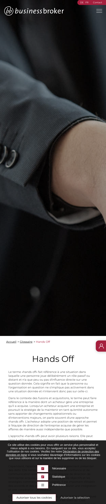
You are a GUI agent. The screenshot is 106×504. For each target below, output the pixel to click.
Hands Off (43, 342)
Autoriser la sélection (75, 497)
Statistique (58, 476)
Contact (97, 2)
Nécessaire (59, 468)
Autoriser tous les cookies (34, 497)
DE (82, 2)
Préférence (59, 484)
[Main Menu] (98, 11)
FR (87, 2)
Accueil (11, 342)
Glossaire (26, 342)
